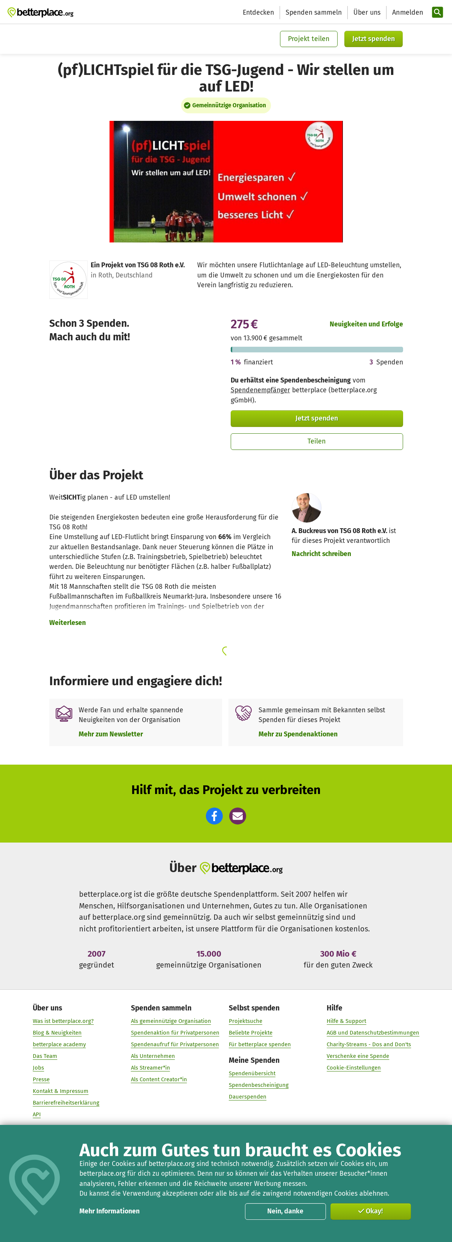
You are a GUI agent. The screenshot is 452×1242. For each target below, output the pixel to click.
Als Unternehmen (153, 1056)
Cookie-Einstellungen (354, 1068)
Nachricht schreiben (321, 554)
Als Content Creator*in (159, 1079)
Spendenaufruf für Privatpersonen (175, 1044)
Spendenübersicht (252, 1073)
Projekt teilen (309, 39)
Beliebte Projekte (250, 1033)
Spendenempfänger (260, 390)
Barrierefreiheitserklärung (66, 1102)
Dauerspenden (247, 1097)
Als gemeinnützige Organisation (171, 1021)
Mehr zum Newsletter (111, 734)
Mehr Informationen (109, 1211)
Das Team (45, 1056)
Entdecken (258, 13)
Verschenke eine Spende (358, 1056)
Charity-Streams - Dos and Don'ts (369, 1044)
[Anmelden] (407, 12)
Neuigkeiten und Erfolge (366, 324)
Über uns (366, 13)
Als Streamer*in (150, 1068)
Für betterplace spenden (260, 1044)
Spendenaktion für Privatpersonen (175, 1033)
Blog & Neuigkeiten (57, 1033)
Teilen (316, 441)
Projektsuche (245, 1021)
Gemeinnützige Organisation (229, 105)
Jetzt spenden (373, 39)
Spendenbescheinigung (259, 1085)
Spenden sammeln (314, 13)
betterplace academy (59, 1044)
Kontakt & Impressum (60, 1091)
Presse (41, 1079)
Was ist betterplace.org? (63, 1021)
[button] (214, 816)
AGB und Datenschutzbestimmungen (373, 1033)
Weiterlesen (67, 623)
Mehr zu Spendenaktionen (298, 734)
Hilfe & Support (346, 1021)
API (37, 1114)
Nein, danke (285, 1211)
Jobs (38, 1068)
